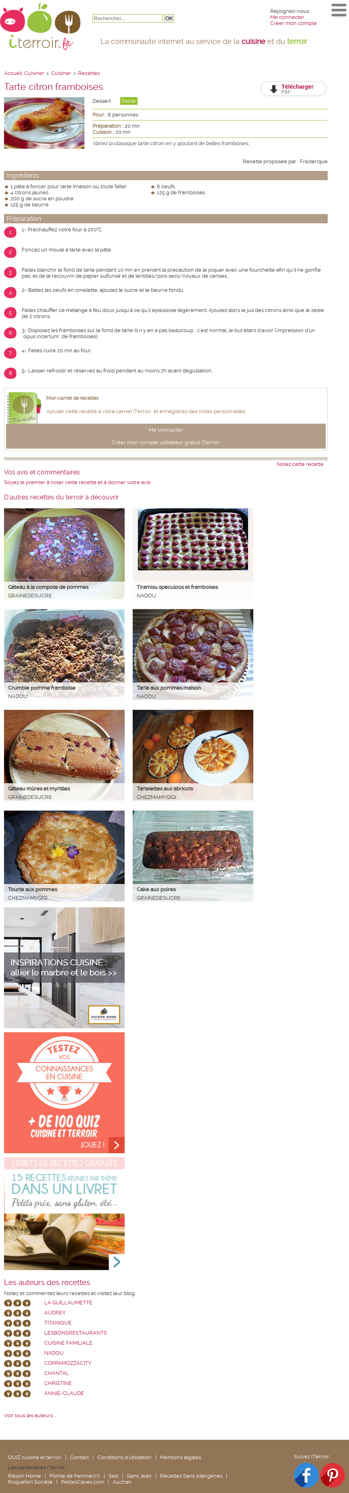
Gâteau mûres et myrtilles (39, 789)
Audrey (55, 1313)
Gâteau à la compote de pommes (48, 587)
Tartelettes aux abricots (165, 789)
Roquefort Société (30, 1482)
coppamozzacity (67, 1363)
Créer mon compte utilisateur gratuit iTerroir (166, 442)
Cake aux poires (156, 889)
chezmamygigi (156, 797)
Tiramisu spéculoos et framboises (177, 587)
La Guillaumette (68, 1303)
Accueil (13, 73)
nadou (146, 596)
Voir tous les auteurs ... (30, 1415)
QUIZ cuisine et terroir (35, 1457)
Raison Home (24, 1476)
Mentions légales (180, 1457)
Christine (58, 1383)
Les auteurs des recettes (47, 1282)
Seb (113, 1476)
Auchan (122, 1482)
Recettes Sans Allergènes (191, 1476)
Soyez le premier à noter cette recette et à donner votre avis (77, 482)
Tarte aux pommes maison (169, 688)
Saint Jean (139, 1476)
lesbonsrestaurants (75, 1333)
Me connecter (287, 17)
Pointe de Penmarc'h (74, 1476)
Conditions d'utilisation (124, 1457)
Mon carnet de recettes (72, 398)
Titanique (58, 1323)
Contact (79, 1457)
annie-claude (64, 1393)
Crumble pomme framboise (42, 688)
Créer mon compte (293, 23)
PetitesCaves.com (82, 1482)
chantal (56, 1373)
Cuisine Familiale (68, 1343)
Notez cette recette (300, 464)
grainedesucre (30, 596)
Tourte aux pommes (32, 889)
